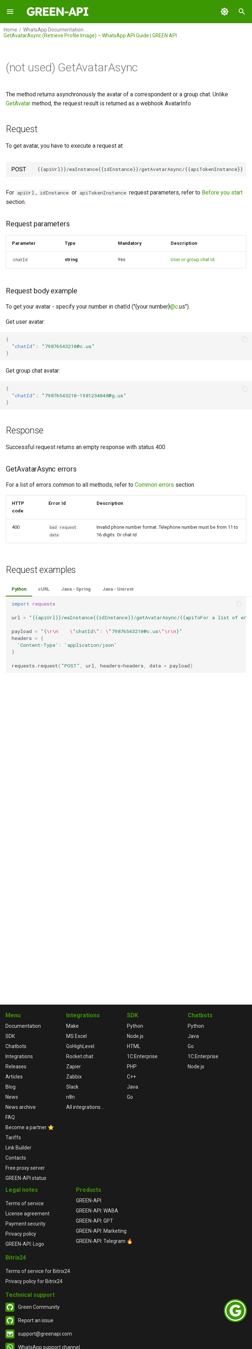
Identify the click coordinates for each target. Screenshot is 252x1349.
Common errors (154, 484)
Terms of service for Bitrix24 (37, 1271)
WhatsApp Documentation (53, 30)
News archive (20, 1107)
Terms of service (24, 1203)
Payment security (25, 1224)
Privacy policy (20, 1234)
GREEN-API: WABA (97, 1211)
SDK (10, 1036)
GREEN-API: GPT (94, 1221)
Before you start (222, 192)
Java (132, 1087)
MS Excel (76, 1036)
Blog (10, 1087)
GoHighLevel (80, 1046)
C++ (131, 1077)
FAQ (10, 1117)
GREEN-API (88, 1200)
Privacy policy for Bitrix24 (34, 1281)
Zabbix (74, 1077)
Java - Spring (76, 589)
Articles (14, 1077)
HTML (133, 1046)
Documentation (23, 1026)
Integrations (19, 1056)
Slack (72, 1087)
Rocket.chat (79, 1056)
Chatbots (15, 1046)
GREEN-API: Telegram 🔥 (104, 1241)
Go (130, 1097)
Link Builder (18, 1148)
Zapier (73, 1066)
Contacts (15, 1158)
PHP (132, 1066)
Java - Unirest (117, 589)
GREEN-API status (25, 1178)
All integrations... (85, 1107)
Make (72, 1026)
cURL (44, 589)
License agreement (27, 1213)
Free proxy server (25, 1168)
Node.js (135, 1036)
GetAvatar (18, 103)
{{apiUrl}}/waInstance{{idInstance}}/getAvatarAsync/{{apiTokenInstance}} (140, 169)
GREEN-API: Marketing (101, 1231)
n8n (70, 1097)
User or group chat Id (192, 259)
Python (19, 589)
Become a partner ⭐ (29, 1127)
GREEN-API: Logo (24, 1244)
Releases (15, 1066)
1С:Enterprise (142, 1056)
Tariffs (13, 1137)
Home (10, 30)
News (11, 1097)
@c (174, 306)
